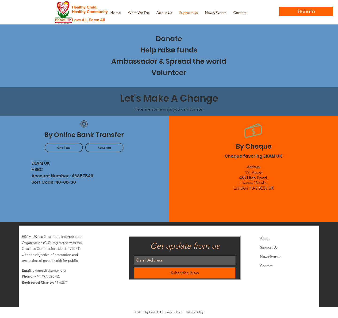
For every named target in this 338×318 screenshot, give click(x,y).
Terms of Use (172, 312)
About (265, 238)
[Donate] (306, 11)
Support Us (268, 247)
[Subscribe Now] (184, 272)
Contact (266, 265)
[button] (64, 147)
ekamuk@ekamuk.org (49, 270)
